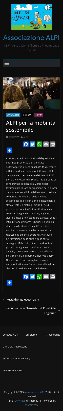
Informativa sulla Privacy (16, 358)
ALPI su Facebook (12, 370)
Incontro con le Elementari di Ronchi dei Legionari (33, 310)
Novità (39, 115)
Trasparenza (53, 334)
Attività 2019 (13, 115)
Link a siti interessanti (15, 346)
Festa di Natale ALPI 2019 (21, 299)
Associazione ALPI (31, 37)
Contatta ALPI (10, 334)
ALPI (26, 137)
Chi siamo (31, 334)
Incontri (27, 115)
